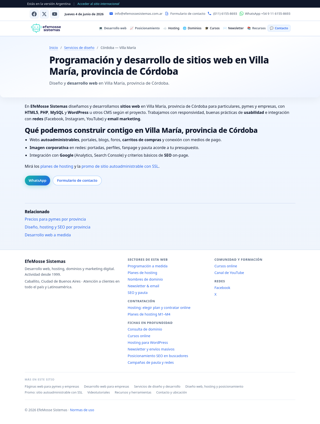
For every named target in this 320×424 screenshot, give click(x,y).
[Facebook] (34, 14)
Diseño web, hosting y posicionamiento (214, 386)
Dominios (192, 28)
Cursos (212, 28)
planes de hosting (56, 166)
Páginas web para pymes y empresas (52, 386)
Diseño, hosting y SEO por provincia (58, 227)
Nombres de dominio (145, 279)
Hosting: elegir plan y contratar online (159, 307)
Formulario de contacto (77, 180)
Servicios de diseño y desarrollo (157, 386)
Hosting (171, 28)
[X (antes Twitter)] (44, 14)
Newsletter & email (143, 286)
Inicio (53, 47)
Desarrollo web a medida (48, 235)
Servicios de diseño (79, 47)
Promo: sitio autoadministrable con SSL (54, 392)
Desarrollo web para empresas (106, 386)
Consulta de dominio (145, 329)
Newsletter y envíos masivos (151, 349)
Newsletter (233, 28)
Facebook (222, 287)
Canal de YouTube (229, 272)
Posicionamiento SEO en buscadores (158, 355)
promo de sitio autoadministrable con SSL (120, 166)
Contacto (279, 28)
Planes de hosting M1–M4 (149, 314)
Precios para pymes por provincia (55, 219)
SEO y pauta (138, 292)
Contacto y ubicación (171, 392)
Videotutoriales (98, 392)
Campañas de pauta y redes (151, 362)
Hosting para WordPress (148, 342)
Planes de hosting (142, 272)
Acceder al (98, 3)
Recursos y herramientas (133, 392)
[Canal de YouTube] (54, 14)
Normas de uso (82, 410)
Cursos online (139, 335)
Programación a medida (148, 266)
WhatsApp (37, 180)
